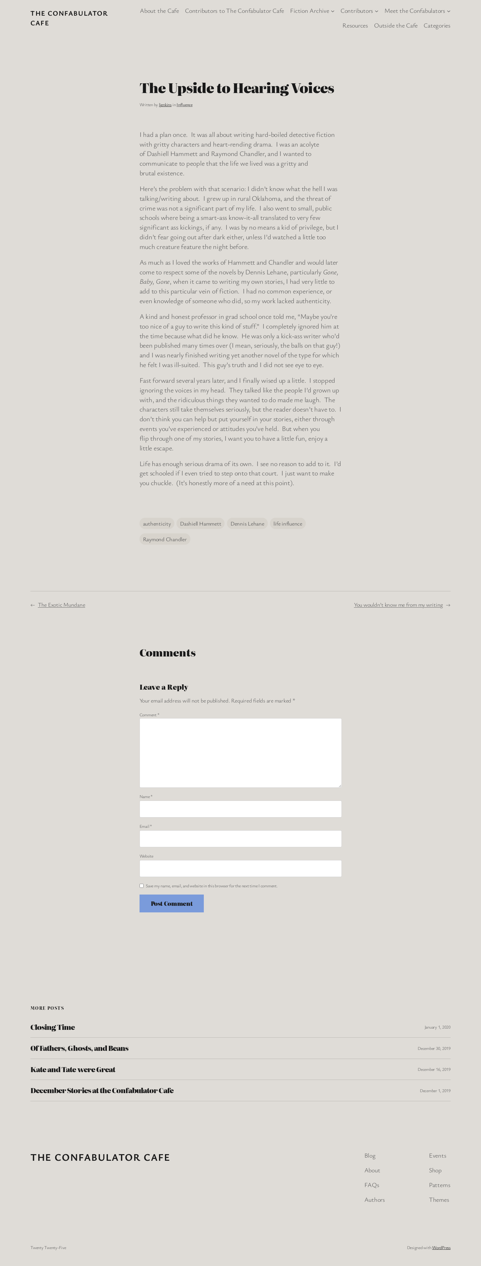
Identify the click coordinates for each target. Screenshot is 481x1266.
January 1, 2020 (438, 1027)
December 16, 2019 (434, 1069)
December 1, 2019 (435, 1090)
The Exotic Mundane (61, 604)
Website (146, 856)
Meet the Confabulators (414, 10)
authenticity (157, 523)
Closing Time (52, 1027)
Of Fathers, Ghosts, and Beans (79, 1048)
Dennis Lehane (247, 523)
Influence (185, 104)
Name (146, 796)
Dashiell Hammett (200, 523)
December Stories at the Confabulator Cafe (101, 1090)
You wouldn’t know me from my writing (398, 604)
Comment (150, 715)
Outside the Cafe (396, 25)
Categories (437, 25)
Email (146, 826)
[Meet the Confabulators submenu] (449, 11)
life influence (287, 523)
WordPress (441, 1247)
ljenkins (165, 104)
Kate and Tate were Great (72, 1069)
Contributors (357, 10)
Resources (355, 25)
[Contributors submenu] (376, 11)
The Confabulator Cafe (100, 1157)
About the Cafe (159, 10)
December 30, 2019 (434, 1048)
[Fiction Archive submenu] (333, 11)
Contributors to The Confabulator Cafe (234, 10)
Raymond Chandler (165, 539)
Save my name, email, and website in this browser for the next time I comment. (212, 886)
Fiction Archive (309, 10)
